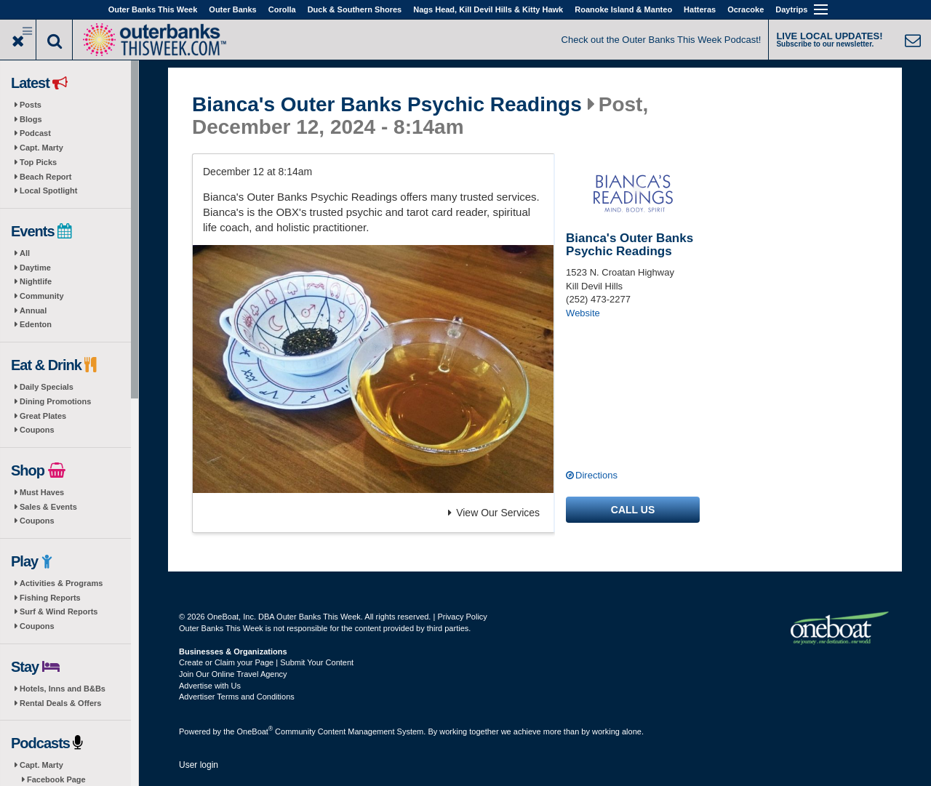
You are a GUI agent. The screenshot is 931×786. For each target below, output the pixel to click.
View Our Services (494, 512)
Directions (596, 475)
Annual (33, 310)
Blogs (31, 119)
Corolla (282, 9)
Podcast (35, 133)
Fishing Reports (50, 597)
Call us (633, 510)
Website (583, 313)
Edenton (36, 324)
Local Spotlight (48, 190)
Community (42, 296)
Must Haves (42, 492)
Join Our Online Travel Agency (233, 674)
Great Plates (43, 416)
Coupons (37, 429)
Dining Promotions (55, 401)
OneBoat (255, 731)
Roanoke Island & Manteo (623, 9)
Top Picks (38, 162)
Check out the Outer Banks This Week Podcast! (662, 39)
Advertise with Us (210, 685)
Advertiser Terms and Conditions (237, 696)
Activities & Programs (61, 583)
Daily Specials (46, 386)
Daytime (35, 267)
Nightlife (36, 281)
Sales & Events (48, 506)
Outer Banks (232, 9)
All (25, 253)
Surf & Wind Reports (58, 611)
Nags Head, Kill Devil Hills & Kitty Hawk (488, 9)
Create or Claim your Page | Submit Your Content (266, 662)
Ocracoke (745, 9)
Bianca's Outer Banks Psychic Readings (387, 105)
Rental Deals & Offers (60, 703)
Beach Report (46, 176)
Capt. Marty (41, 147)
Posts (30, 104)
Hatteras (700, 9)
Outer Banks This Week (153, 9)
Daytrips (791, 9)
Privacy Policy (462, 616)
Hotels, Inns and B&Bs (62, 688)
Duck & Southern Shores (355, 9)
